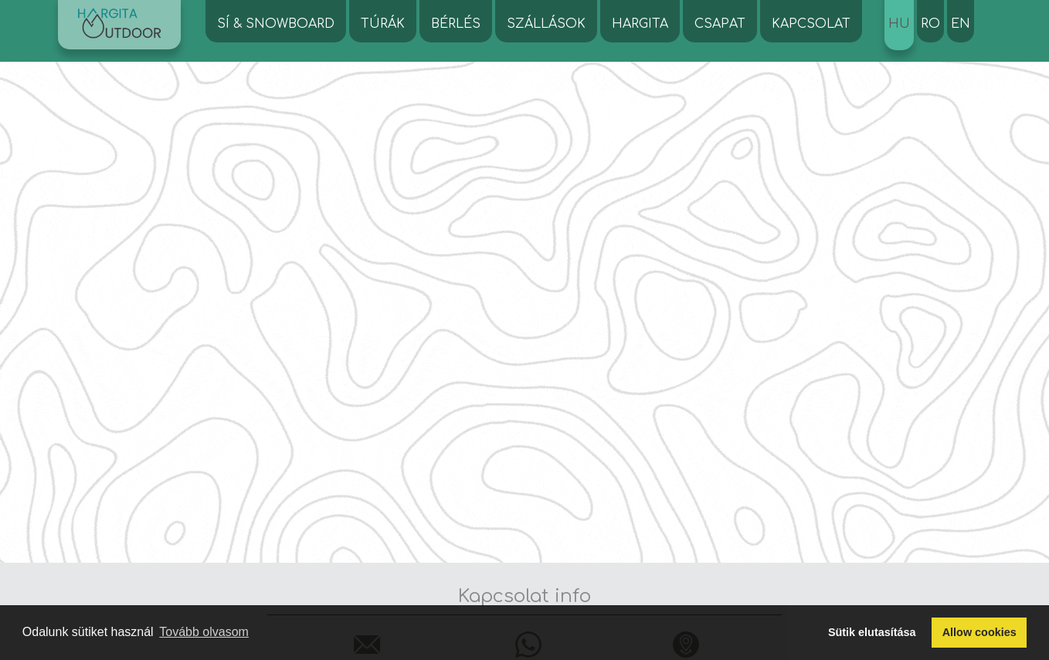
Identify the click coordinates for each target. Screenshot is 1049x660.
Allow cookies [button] (979, 632)
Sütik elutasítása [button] (872, 632)
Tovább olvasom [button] (204, 631)
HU (899, 24)
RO (930, 24)
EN (960, 24)
